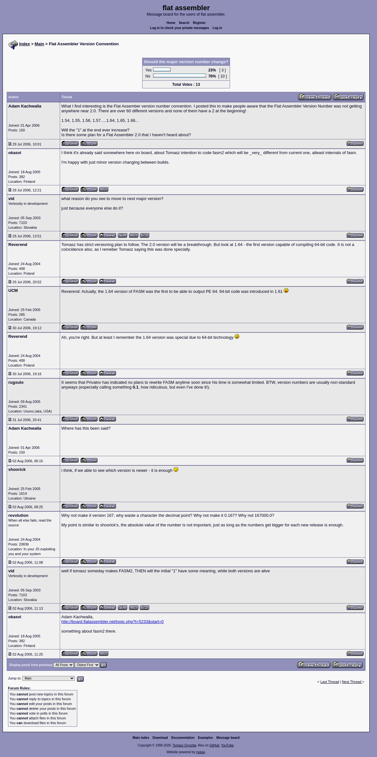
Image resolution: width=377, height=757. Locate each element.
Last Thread (329, 682)
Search (184, 23)
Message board (228, 737)
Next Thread (352, 682)
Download (160, 737)
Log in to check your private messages (179, 28)
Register (199, 23)
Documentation (183, 737)
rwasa (200, 752)
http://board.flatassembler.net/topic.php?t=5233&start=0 (112, 621)
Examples (205, 737)
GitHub (214, 745)
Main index (141, 737)
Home (170, 23)
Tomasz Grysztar (184, 745)
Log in (217, 28)
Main (39, 43)
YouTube (227, 745)
